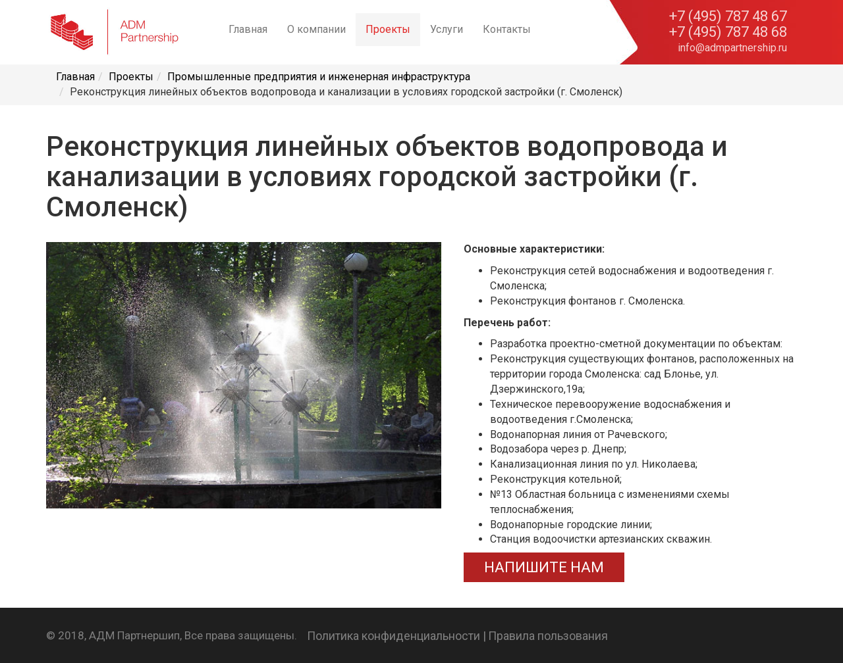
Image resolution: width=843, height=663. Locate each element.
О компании (316, 29)
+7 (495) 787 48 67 (728, 16)
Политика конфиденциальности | (396, 636)
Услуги (446, 29)
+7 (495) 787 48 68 (728, 32)
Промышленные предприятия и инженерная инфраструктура (318, 76)
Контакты (507, 29)
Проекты (388, 29)
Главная (248, 29)
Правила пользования (548, 636)
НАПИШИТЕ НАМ (544, 567)
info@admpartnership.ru (732, 47)
